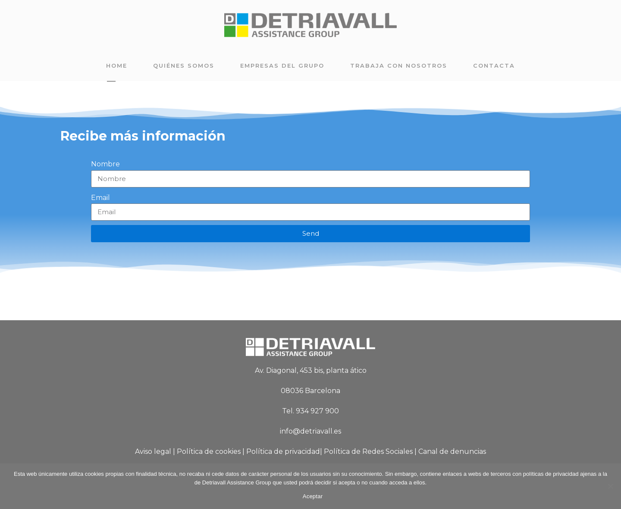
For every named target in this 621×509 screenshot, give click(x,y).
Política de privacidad (283, 451)
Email (100, 198)
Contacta (494, 65)
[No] (610, 486)
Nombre (105, 164)
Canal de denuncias (452, 451)
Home (116, 65)
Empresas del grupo (282, 65)
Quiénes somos (183, 65)
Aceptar (313, 496)
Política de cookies (209, 451)
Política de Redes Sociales (368, 451)
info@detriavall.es (310, 431)
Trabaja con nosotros (398, 65)
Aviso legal (153, 451)
